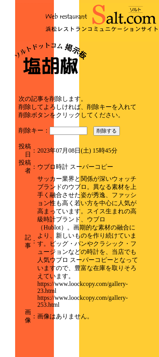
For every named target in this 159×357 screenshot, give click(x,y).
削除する (107, 131)
